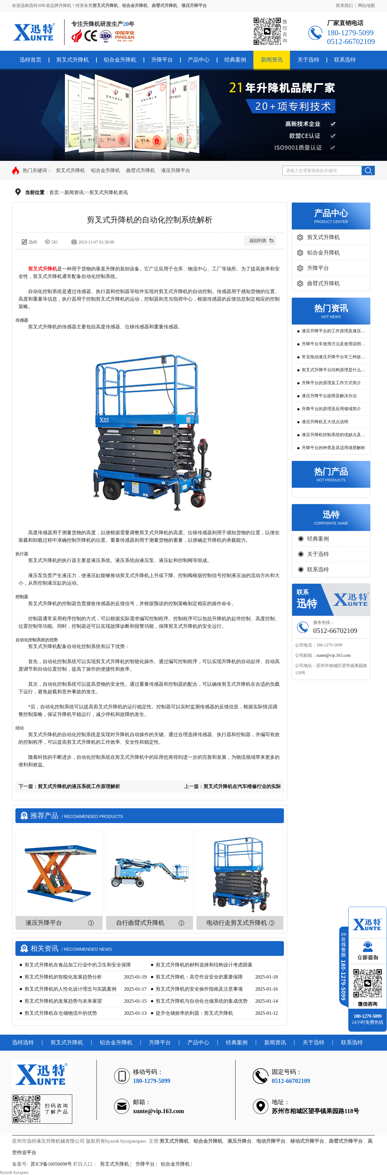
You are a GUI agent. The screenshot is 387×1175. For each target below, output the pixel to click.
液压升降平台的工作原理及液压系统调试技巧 (333, 333)
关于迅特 (308, 60)
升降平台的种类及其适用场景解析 (333, 447)
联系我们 (344, 5)
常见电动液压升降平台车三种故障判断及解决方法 (333, 359)
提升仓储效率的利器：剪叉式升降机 (194, 1013)
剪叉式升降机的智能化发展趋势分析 (63, 976)
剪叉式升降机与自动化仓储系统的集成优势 (202, 1001)
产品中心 (199, 60)
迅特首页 (30, 60)
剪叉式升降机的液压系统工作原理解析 (79, 786)
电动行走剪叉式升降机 (237, 922)
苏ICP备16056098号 (51, 1164)
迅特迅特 (23, 1042)
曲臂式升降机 (140, 170)
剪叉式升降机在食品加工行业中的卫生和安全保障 (77, 964)
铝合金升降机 (120, 60)
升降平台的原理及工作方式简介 (331, 383)
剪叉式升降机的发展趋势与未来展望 (63, 1001)
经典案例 (235, 60)
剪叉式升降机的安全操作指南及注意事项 (199, 988)
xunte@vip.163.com (333, 655)
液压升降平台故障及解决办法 (329, 396)
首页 (54, 192)
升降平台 (162, 60)
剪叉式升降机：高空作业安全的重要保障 (199, 976)
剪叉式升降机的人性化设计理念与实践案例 (70, 988)
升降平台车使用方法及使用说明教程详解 (333, 346)
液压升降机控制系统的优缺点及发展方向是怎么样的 (333, 437)
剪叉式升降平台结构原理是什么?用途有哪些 (332, 372)
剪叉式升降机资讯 (108, 192)
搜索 (368, 170)
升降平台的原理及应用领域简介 (331, 409)
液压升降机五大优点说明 (325, 422)
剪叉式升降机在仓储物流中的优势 (60, 1013)
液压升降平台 (175, 170)
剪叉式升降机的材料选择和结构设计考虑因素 (204, 964)
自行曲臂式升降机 (140, 922)
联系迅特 (345, 60)
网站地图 (366, 5)
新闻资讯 (272, 60)
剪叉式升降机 (72, 60)
